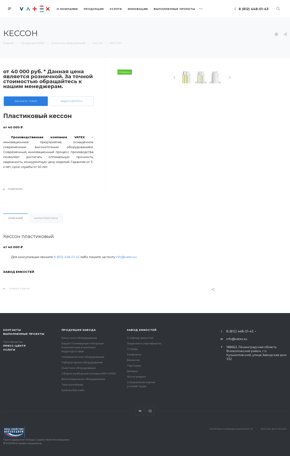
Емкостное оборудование (79, 337)
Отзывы (132, 348)
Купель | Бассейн (72, 390)
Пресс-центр (14, 345)
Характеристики (46, 218)
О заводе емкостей (140, 337)
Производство (13, 341)
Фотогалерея (136, 376)
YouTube (150, 411)
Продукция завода (78, 329)
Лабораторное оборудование (82, 362)
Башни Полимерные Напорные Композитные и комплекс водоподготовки (82, 347)
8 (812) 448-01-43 (253, 9)
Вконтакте (140, 411)
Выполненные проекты (23, 333)
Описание (15, 218)
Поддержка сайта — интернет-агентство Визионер (78, 443)
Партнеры (134, 365)
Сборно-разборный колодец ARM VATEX (88, 373)
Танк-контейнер (72, 384)
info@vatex (234, 339)
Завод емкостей (141, 329)
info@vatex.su (126, 257)
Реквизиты (134, 354)
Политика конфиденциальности (231, 429)
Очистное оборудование (78, 367)
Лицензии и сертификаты (144, 343)
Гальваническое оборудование (82, 356)
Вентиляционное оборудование (83, 379)
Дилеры (132, 371)
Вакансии (133, 360)
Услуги (9, 349)
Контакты (12, 329)
